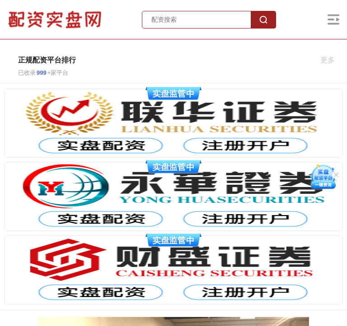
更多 (331, 60)
